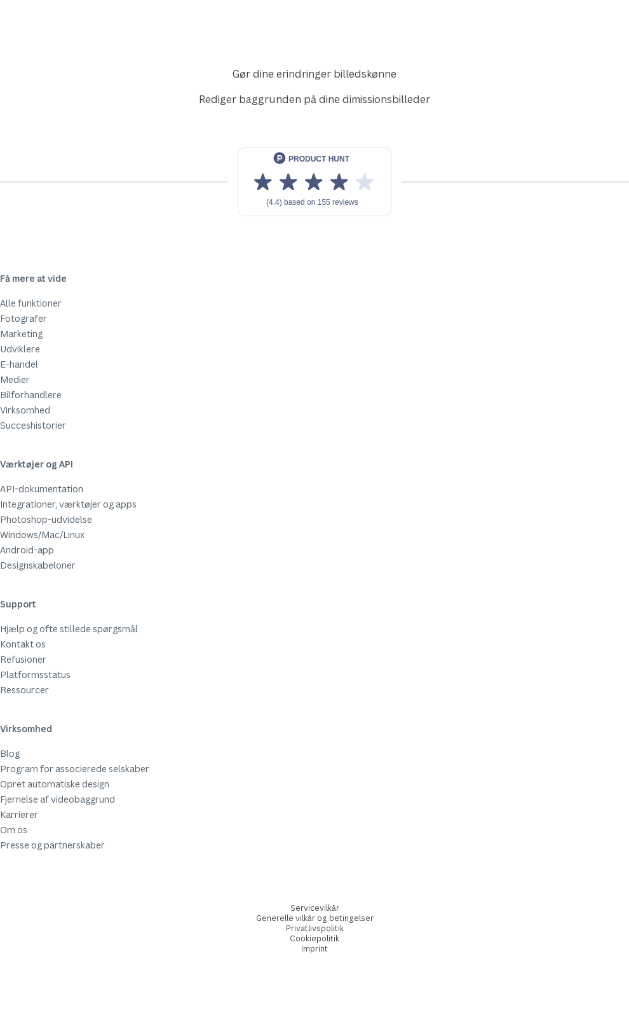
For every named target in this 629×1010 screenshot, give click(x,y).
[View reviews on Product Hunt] (314, 182)
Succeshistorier (33, 425)
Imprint (314, 948)
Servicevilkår (314, 908)
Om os (13, 830)
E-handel (19, 364)
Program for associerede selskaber (74, 769)
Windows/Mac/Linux (42, 535)
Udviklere (20, 349)
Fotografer (23, 318)
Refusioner (23, 659)
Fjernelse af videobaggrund (57, 799)
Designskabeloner (38, 565)
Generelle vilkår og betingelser (315, 918)
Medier (15, 379)
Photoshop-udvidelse (46, 519)
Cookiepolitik (314, 938)
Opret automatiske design (54, 784)
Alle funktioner (31, 303)
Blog (10, 753)
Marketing (21, 334)
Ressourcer (24, 690)
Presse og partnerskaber (52, 845)
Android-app (27, 550)
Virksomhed (25, 410)
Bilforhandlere (31, 395)
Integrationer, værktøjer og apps (68, 504)
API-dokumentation (41, 489)
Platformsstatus (35, 674)
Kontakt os (23, 644)
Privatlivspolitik (315, 928)
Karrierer (19, 814)
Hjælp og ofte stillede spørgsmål (69, 629)
